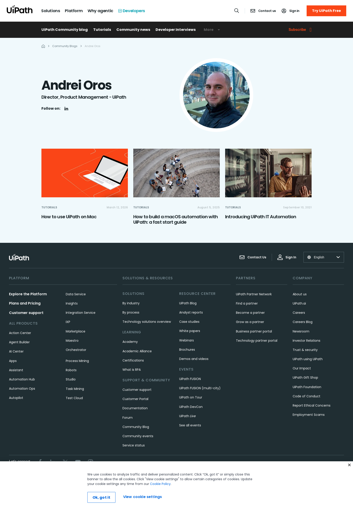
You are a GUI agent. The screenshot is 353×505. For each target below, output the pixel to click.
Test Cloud (74, 398)
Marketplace (75, 331)
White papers (189, 331)
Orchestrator (76, 350)
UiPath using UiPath (308, 359)
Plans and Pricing (25, 303)
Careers (299, 312)
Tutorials (102, 29)
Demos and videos (193, 359)
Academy (130, 341)
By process (130, 312)
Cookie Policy (160, 490)
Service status (133, 445)
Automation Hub (22, 379)
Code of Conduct (306, 396)
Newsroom (301, 331)
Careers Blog (302, 322)
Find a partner (247, 303)
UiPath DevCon (191, 407)
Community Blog (135, 427)
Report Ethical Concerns (311, 405)
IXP (68, 322)
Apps (13, 361)
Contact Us (252, 257)
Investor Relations (306, 340)
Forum (127, 417)
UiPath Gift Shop (305, 377)
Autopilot (16, 398)
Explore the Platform (28, 294)
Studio (71, 379)
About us (300, 294)
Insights (72, 303)
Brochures (187, 349)
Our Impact (302, 368)
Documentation (135, 408)
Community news (133, 29)
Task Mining (75, 389)
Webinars (186, 340)
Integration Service (80, 312)
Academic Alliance (137, 351)
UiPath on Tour (190, 397)
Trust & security (305, 350)
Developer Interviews (176, 29)
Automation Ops (22, 388)
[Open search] (236, 10)
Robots (71, 370)
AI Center (16, 351)
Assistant (16, 370)
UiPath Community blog (64, 29)
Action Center (20, 333)
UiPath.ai (299, 303)
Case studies (189, 321)
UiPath (187, 416)
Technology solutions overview (146, 321)
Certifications (133, 360)
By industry (131, 303)
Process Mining (77, 361)
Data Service (76, 294)
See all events (190, 425)
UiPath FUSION (190, 379)
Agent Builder (19, 342)
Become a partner (250, 312)
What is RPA (131, 369)
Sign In (286, 257)
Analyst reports (191, 312)
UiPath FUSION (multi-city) (200, 388)
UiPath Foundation (307, 387)
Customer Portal (135, 399)
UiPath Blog (188, 303)
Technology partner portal (256, 340)
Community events (137, 436)
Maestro (72, 340)
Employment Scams (309, 414)
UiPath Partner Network (254, 294)
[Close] (349, 471)
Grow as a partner (250, 322)
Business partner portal (254, 331)
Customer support (26, 312)
